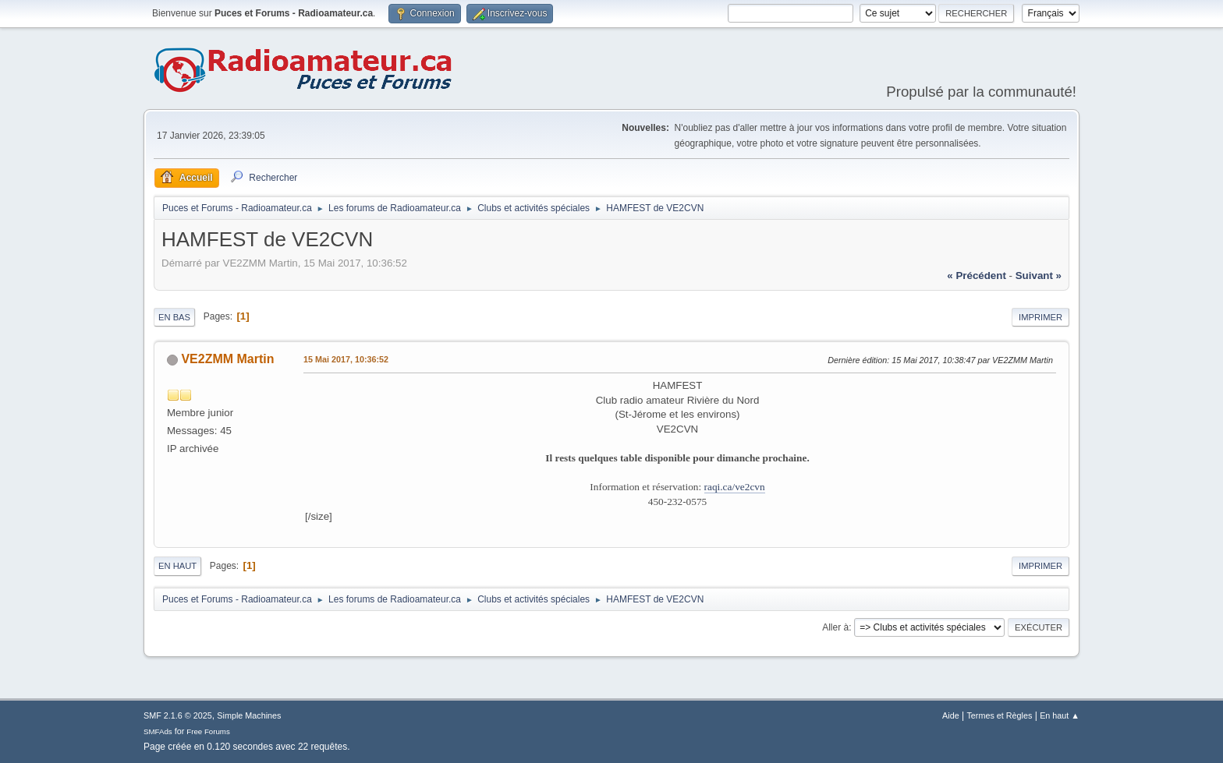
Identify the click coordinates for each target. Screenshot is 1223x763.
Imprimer (1040, 317)
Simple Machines (249, 715)
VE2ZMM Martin (227, 359)
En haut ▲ (1059, 715)
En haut (177, 565)
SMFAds (158, 731)
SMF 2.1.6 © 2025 (178, 715)
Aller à (835, 627)
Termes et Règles (999, 715)
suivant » (1039, 275)
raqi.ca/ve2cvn (734, 487)
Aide (950, 715)
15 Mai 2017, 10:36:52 (345, 359)
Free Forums (208, 731)
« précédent (976, 275)
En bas (174, 317)
